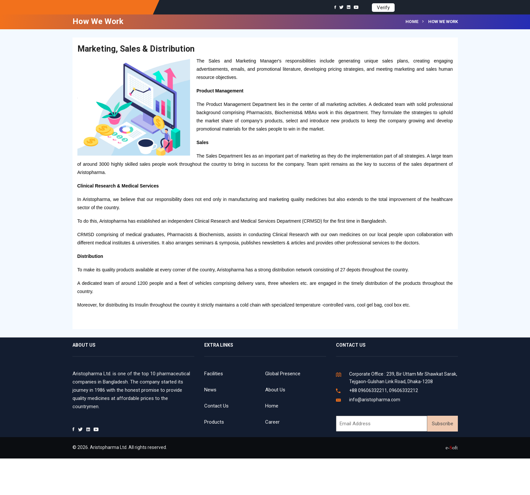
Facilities (213, 374)
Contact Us (216, 406)
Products (214, 422)
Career (272, 422)
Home (412, 21)
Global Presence (282, 374)
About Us (275, 390)
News (210, 390)
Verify (383, 7)
